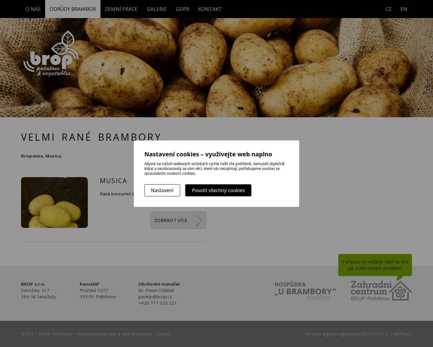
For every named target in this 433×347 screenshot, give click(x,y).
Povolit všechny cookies (218, 190)
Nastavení (162, 190)
